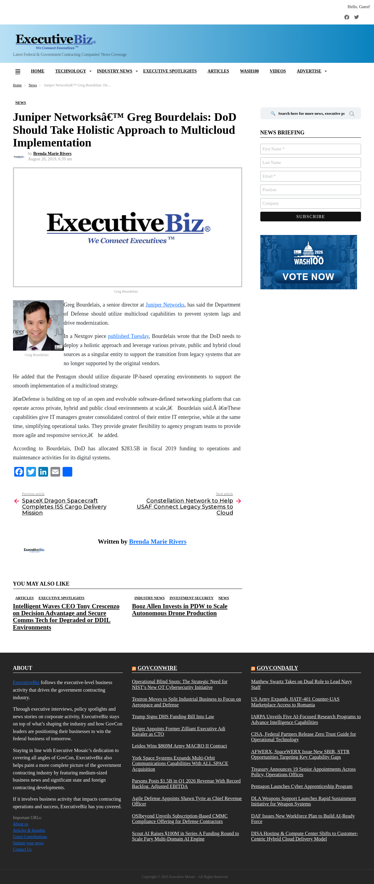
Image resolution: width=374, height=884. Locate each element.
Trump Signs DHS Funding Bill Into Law (173, 716)
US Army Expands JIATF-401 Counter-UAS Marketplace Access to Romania (295, 701)
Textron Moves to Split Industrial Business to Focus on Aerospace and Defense (186, 701)
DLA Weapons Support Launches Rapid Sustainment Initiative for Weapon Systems (303, 801)
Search (352, 115)
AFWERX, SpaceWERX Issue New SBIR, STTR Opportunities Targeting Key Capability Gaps (300, 754)
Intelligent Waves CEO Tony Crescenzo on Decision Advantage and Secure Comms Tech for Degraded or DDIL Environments (66, 617)
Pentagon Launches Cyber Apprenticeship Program (301, 786)
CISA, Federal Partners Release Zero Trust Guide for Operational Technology (303, 736)
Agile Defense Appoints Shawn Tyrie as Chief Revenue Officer (187, 801)
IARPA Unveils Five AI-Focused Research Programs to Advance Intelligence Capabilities (306, 719)
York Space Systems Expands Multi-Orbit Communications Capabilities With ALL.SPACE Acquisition (180, 763)
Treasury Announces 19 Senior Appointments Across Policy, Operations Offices (303, 772)
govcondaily (277, 668)
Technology (70, 71)
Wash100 (249, 71)
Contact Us (22, 849)
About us (20, 824)
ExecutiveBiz (26, 682)
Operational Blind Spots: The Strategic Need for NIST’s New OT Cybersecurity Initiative (179, 684)
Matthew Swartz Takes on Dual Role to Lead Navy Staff (301, 684)
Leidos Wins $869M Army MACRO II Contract (179, 746)
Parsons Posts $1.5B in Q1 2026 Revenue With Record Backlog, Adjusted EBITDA (186, 783)
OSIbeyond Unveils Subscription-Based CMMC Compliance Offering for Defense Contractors (180, 818)
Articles (218, 71)
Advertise (309, 71)
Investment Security (191, 598)
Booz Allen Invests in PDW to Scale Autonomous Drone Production (180, 610)
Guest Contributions (30, 836)
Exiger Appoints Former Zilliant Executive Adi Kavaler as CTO (178, 731)
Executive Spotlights (170, 71)
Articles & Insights (29, 830)
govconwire (157, 668)
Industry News (114, 71)
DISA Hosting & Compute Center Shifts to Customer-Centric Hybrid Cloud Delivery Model (304, 836)
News (223, 598)
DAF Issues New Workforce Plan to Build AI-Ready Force (303, 818)
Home (37, 71)
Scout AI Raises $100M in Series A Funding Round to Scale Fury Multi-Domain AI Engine (185, 836)
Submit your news (28, 843)
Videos (278, 71)
